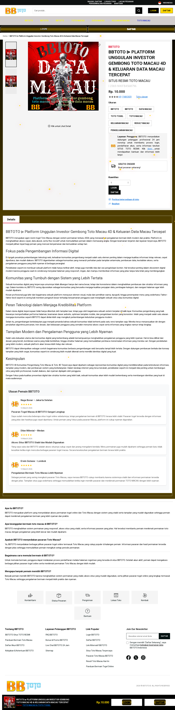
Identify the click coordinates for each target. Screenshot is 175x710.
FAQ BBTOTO (51, 631)
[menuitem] (34, 19)
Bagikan (115, 200)
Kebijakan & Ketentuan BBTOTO (19, 647)
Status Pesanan (59, 597)
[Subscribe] (164, 633)
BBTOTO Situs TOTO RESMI (17, 631)
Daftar (166, 10)
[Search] (138, 10)
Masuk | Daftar (95, 2)
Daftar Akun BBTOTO (14, 641)
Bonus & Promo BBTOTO (56, 636)
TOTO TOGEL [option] (117, 113)
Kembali (144, 597)
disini (151, 145)
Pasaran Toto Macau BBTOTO (99, 652)
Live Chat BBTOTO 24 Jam (57, 641)
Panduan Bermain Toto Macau (18, 636)
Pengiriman (87, 597)
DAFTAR (131, 26)
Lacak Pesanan (126, 2)
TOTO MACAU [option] (136, 113)
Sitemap (49, 647)
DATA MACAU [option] (145, 106)
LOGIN (44, 26)
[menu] (87, 19)
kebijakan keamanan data (151, 642)
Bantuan (118, 4)
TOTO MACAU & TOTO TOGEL (36, 705)
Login (153, 10)
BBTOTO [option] (115, 106)
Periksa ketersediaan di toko (125, 196)
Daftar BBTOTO (93, 636)
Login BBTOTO (92, 631)
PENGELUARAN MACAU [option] (122, 127)
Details (11, 216)
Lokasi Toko (110, 2)
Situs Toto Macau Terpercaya (99, 647)
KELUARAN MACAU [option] (120, 120)
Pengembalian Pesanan (100, 4)
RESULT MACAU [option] (141, 120)
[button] (11, 51)
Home (5, 33)
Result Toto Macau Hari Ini (97, 657)
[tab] (11, 216)
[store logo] (16, 10)
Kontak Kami (30, 597)
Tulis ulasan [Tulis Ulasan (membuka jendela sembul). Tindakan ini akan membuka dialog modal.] (142, 93)
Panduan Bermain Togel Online (99, 662)
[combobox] (87, 10)
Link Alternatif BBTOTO (96, 641)
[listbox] (137, 116)
